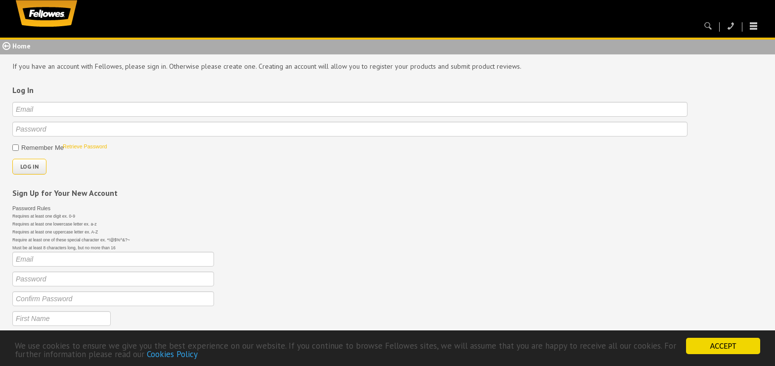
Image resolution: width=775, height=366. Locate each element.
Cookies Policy (172, 355)
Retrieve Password (85, 146)
